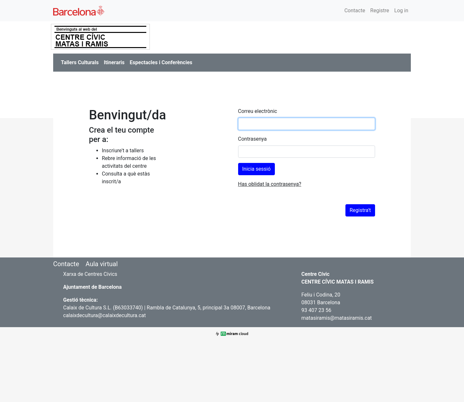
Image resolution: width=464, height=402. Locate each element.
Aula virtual (101, 264)
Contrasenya (252, 139)
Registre (379, 10)
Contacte (354, 10)
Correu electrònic (257, 111)
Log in (401, 10)
